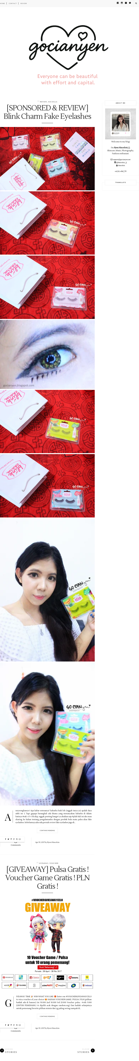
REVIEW (24, 3)
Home (2, 3)
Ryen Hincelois (53, 842)
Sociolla (52, 102)
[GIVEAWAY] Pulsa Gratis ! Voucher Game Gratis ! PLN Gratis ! (47, 878)
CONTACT (13, 3)
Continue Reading (47, 830)
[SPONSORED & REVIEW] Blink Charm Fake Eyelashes (47, 112)
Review (43, 102)
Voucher (53, 863)
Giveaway (43, 863)
